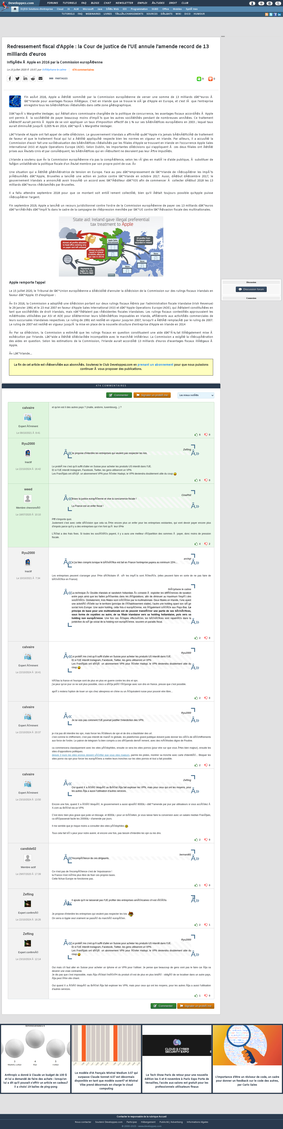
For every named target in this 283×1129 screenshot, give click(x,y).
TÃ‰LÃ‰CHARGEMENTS (129, 14)
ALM (76, 9)
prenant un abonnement (155, 367)
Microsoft (88, 9)
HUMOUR (199, 14)
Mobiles (177, 9)
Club (184, 3)
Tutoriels (69, 3)
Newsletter (124, 3)
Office (165, 9)
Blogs (95, 3)
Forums (52, 3)
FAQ (84, 3)
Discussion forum (251, 289)
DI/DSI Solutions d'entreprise (36, 9)
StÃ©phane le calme (54, 72)
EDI (125, 9)
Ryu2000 (28, 451)
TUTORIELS (68, 14)
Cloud (60, 9)
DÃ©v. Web (112, 9)
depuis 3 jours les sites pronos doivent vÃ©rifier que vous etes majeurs (91, 762)
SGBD (155, 9)
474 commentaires (83, 72)
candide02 (28, 856)
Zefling (28, 902)
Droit (173, 3)
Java (99, 9)
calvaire (28, 415)
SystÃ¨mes (192, 9)
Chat (107, 3)
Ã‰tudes (158, 3)
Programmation (139, 9)
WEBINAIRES (93, 14)
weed (28, 497)
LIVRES (108, 14)
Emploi (142, 3)
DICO (187, 14)
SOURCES (151, 14)
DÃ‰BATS (166, 14)
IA (68, 9)
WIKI (178, 14)
